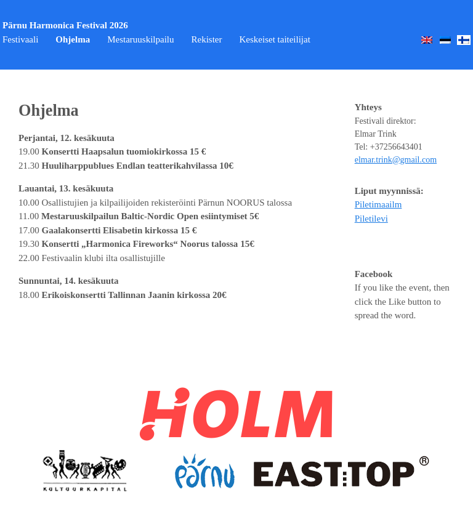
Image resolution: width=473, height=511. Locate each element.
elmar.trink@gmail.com (396, 159)
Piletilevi (371, 218)
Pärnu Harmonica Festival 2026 (65, 25)
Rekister (206, 39)
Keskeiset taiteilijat (274, 39)
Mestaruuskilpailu (140, 39)
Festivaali (20, 39)
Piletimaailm (378, 204)
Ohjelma (72, 39)
